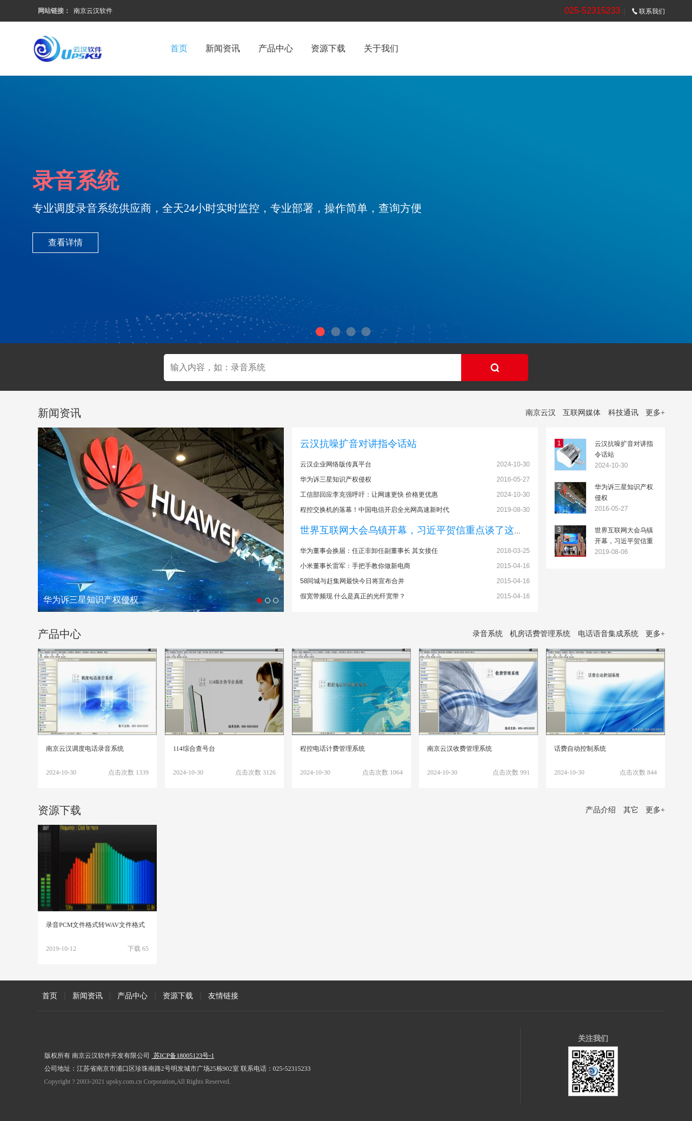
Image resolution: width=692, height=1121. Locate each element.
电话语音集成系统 (608, 634)
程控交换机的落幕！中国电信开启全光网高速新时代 (374, 509)
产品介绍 (600, 810)
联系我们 (648, 11)
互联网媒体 (582, 413)
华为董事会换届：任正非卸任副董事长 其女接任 (369, 551)
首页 (179, 48)
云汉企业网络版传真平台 (335, 464)
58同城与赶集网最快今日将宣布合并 (352, 581)
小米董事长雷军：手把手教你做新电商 (355, 566)
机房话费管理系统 (540, 634)
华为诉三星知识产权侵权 (335, 479)
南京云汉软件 (93, 11)
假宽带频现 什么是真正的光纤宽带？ (352, 596)
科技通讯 (623, 413)
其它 (630, 810)
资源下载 (328, 48)
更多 (655, 413)
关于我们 (381, 48)
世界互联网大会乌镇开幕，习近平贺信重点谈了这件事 (417, 530)
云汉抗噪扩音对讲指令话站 (358, 443)
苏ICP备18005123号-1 (183, 1055)
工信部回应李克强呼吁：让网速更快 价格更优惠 (369, 494)
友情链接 (223, 995)
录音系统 (488, 634)
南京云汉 (540, 413)
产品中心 (275, 48)
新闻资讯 (222, 48)
